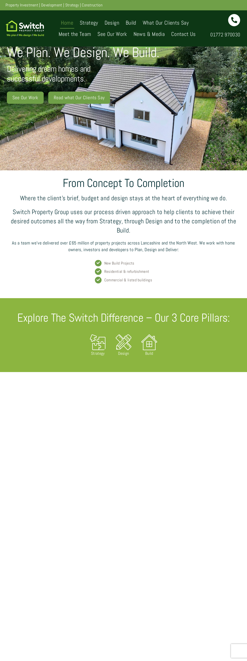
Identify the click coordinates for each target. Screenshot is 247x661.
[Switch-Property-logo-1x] (25, 22)
